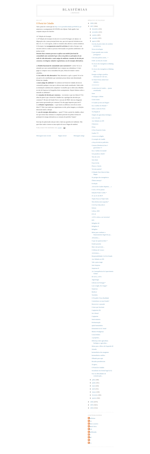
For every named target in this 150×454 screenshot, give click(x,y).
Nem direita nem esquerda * (100, 202)
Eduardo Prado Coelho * (99, 193)
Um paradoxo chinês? (98, 154)
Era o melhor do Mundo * (99, 106)
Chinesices (95, 124)
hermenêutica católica (98, 355)
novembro (95, 32)
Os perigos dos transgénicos (100, 177)
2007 (92, 26)
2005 (92, 405)
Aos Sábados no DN (98, 121)
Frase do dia (95, 163)
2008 (92, 23)
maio (94, 386)
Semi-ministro (96, 319)
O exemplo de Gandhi (98, 139)
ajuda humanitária (97, 325)
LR (89, 435)
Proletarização (96, 322)
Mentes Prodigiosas (98, 331)
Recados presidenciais (98, 361)
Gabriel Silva (92, 426)
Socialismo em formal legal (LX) (102, 370)
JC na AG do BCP (97, 196)
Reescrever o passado (98, 304)
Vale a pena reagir (97, 262)
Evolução (94, 183)
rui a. (90, 443)
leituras (94, 208)
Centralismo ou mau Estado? (100, 301)
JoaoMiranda (92, 432)
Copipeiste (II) (96, 310)
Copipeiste (95, 316)
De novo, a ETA (96, 276)
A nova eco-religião (98, 136)
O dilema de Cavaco (98, 250)
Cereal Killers (96, 335)
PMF (90, 437)
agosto (94, 41)
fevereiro (95, 395)
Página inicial (62, 136)
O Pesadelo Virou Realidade (100, 298)
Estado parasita (96, 244)
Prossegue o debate (97, 96)
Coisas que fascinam (98, 307)
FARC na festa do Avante (99, 61)
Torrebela (95, 295)
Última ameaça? (96, 180)
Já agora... (95, 364)
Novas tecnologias (97, 49)
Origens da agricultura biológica (101, 115)
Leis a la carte (96, 118)
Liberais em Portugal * (99, 283)
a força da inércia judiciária (100, 142)
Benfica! (94, 292)
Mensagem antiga (79, 136)
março (94, 392)
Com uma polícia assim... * (100, 57)
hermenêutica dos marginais (100, 352)
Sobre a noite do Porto (98, 109)
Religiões (94, 229)
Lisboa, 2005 (96, 211)
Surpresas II (95, 268)
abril (93, 389)
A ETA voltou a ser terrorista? (101, 217)
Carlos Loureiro (93, 424)
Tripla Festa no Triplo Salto (100, 199)
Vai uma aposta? (97, 169)
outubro (94, 35)
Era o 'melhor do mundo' (99, 151)
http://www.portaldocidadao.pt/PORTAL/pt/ (68, 26)
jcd (89, 440)
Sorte (93, 93)
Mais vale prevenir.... (98, 247)
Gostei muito (96, 99)
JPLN (90, 429)
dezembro (95, 29)
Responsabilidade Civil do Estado (102, 256)
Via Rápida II (96, 112)
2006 (92, 402)
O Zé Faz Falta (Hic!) (98, 205)
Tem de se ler (96, 157)
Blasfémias (75, 9)
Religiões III (95, 223)
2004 (92, 408)
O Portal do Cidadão (98, 367)
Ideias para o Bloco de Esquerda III (102, 346)
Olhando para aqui (97, 358)
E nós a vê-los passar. (98, 189)
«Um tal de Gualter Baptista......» (102, 186)
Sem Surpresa (96, 265)
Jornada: (94, 349)
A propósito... (96, 338)
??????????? (95, 85)
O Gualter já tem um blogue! (100, 102)
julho (94, 380)
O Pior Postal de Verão (98, 130)
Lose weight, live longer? (99, 286)
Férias (93, 127)
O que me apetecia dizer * (99, 241)
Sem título (95, 160)
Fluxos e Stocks (96, 166)
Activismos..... (96, 253)
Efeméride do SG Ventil (99, 328)
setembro (95, 38)
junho (94, 383)
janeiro (94, 398)
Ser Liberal (95, 313)
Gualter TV (95, 133)
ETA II (94, 214)
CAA (90, 421)
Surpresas (95, 289)
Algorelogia (95, 280)
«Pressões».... (96, 238)
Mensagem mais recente (43, 136)
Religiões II (95, 226)
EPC (93, 220)
